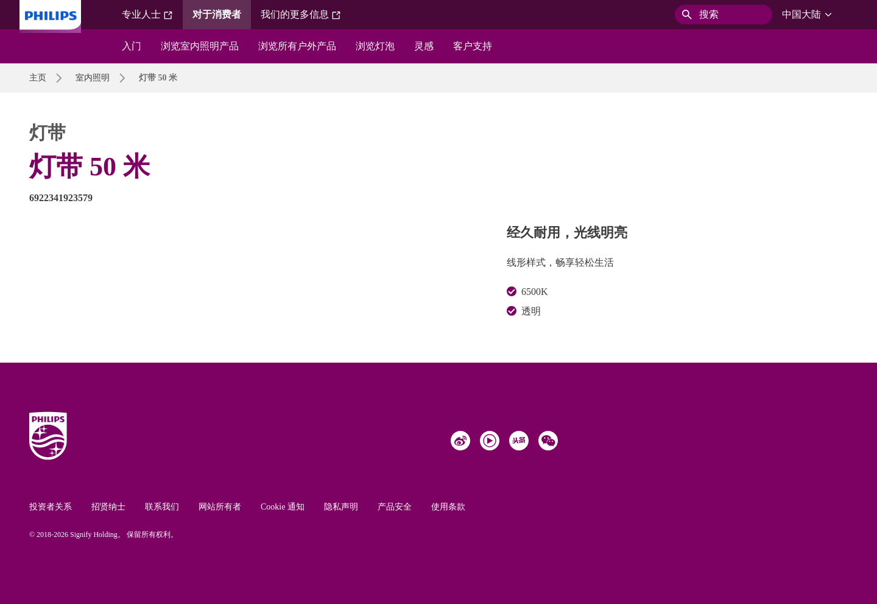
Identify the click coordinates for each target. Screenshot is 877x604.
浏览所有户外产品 (297, 46)
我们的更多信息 (301, 14)
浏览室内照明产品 (200, 46)
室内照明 (93, 77)
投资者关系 (50, 506)
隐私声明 (341, 506)
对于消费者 (216, 14)
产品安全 (395, 506)
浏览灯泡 (375, 46)
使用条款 (448, 506)
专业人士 (147, 14)
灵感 (424, 46)
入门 (131, 46)
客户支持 (472, 46)
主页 (37, 77)
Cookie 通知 (283, 506)
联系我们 (162, 506)
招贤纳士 (108, 506)
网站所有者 (220, 506)
